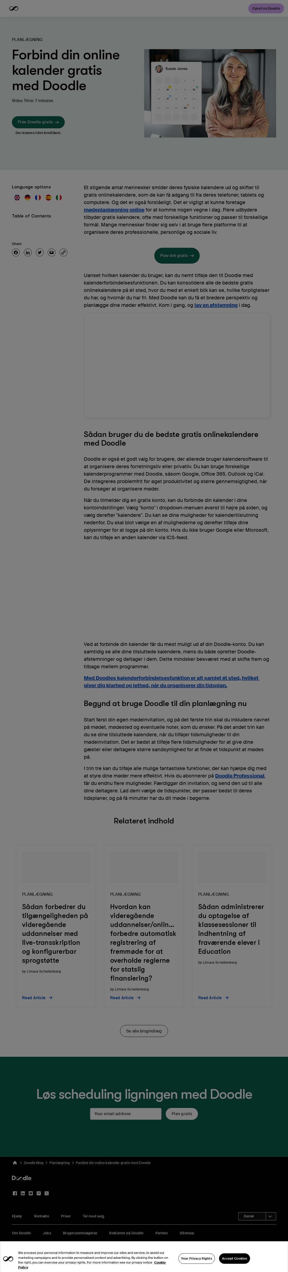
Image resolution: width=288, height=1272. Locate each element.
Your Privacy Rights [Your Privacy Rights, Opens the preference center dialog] (196, 1264)
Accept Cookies (234, 1264)
